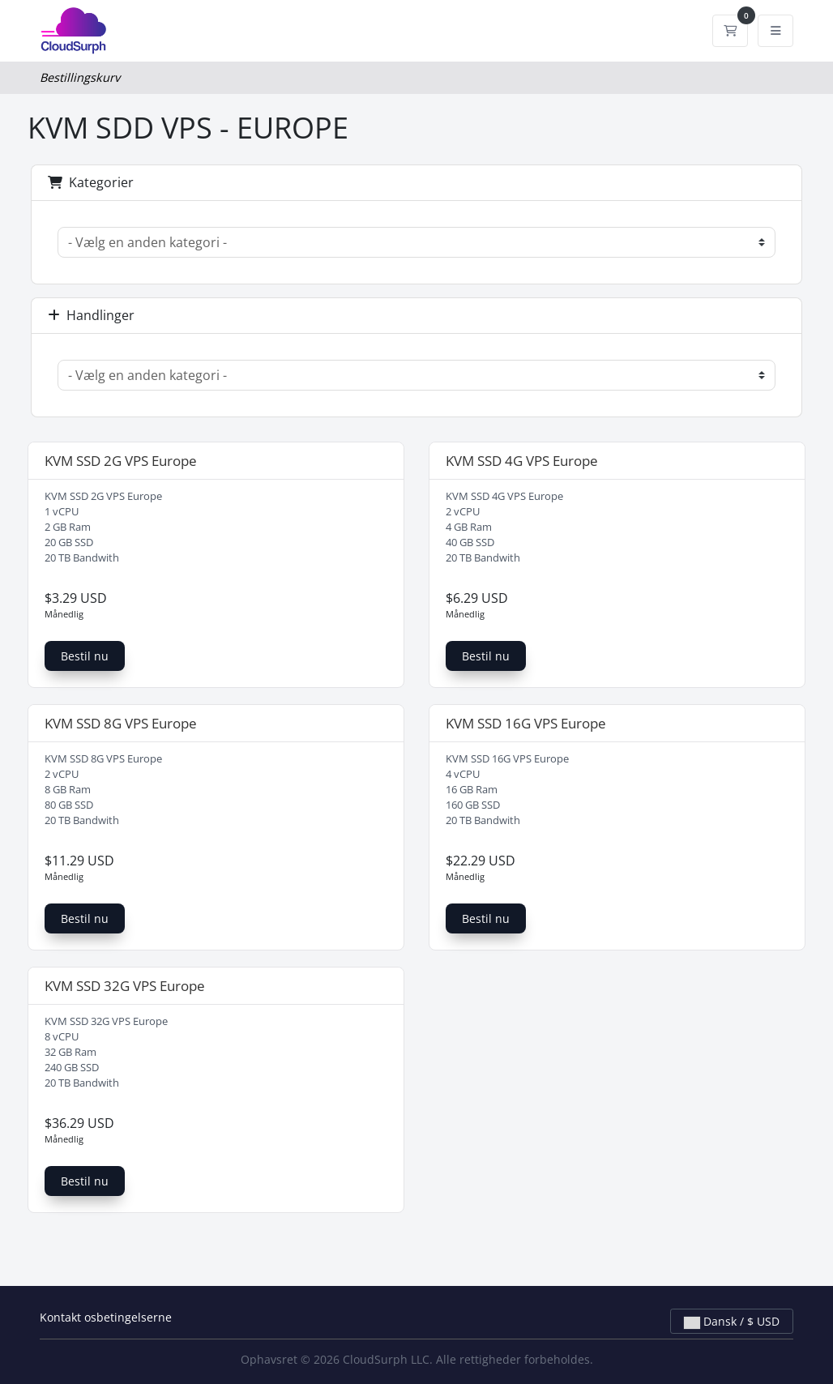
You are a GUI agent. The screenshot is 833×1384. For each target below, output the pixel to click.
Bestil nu (85, 656)
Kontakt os (68, 1317)
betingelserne (134, 1317)
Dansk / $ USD (732, 1321)
